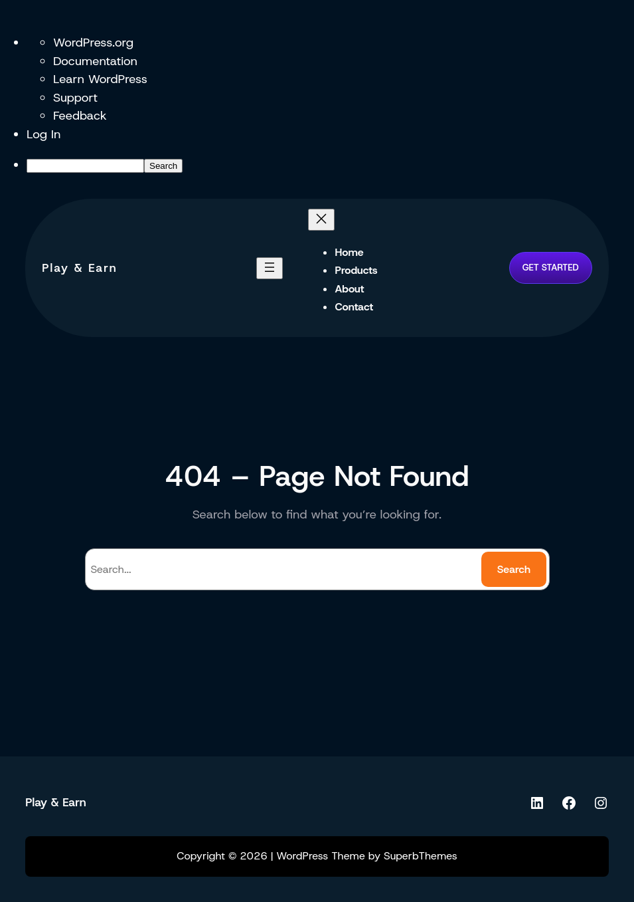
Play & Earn (80, 267)
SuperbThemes (420, 856)
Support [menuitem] (75, 97)
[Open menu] (269, 268)
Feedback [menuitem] (80, 115)
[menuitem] (330, 164)
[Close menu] (321, 220)
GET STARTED (550, 267)
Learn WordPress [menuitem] (100, 78)
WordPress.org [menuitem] (93, 42)
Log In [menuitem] (44, 134)
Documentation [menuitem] (95, 61)
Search (513, 569)
